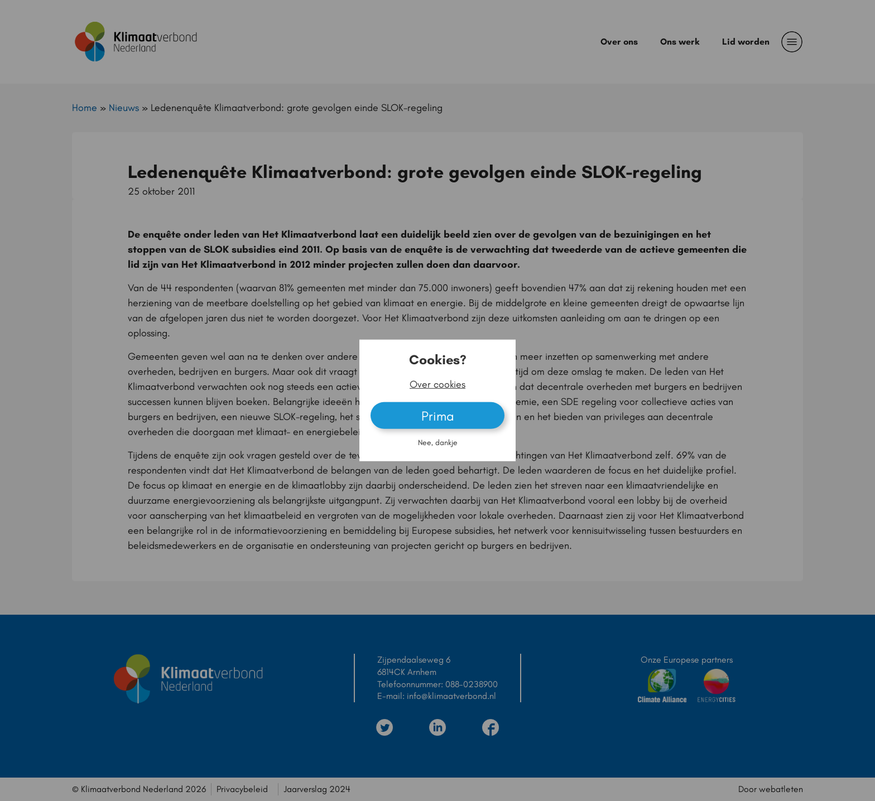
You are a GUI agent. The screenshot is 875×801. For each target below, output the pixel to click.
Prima (437, 416)
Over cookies (437, 384)
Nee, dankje (438, 442)
